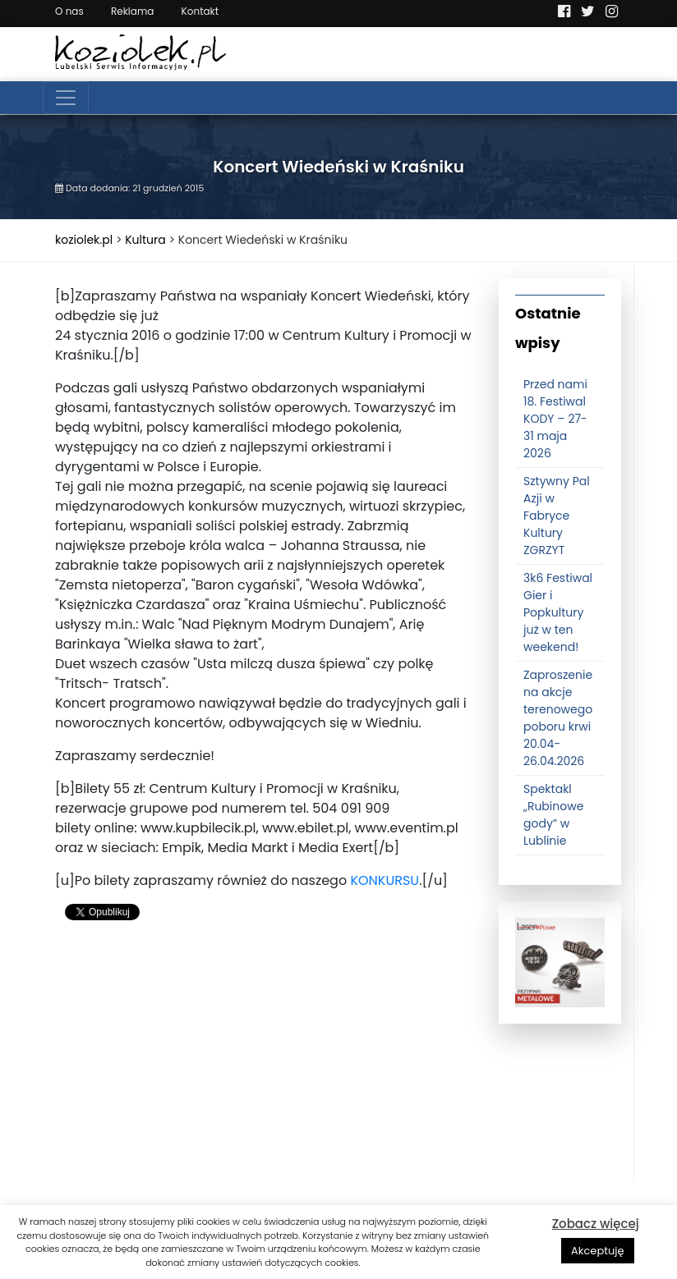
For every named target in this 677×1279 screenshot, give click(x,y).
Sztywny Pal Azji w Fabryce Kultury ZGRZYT (556, 515)
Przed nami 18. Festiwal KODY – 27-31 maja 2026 (555, 418)
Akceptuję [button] (597, 1250)
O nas (69, 11)
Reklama (132, 11)
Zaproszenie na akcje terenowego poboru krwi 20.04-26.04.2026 (557, 718)
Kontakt (200, 11)
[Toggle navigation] (66, 97)
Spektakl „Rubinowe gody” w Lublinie (553, 815)
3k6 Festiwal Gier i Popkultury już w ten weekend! (557, 612)
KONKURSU (384, 880)
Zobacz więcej (595, 1223)
